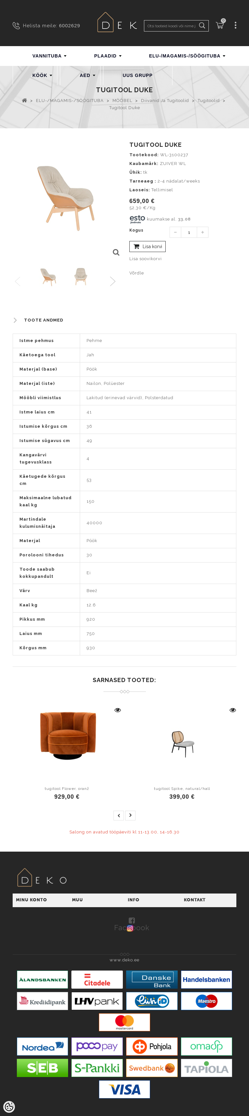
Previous (18, 281)
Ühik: (135, 172)
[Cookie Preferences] (9, 1107)
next (130, 815)
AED (85, 75)
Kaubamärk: (144, 163)
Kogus (136, 230)
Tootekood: (144, 154)
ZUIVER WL (173, 163)
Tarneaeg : (142, 181)
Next (114, 281)
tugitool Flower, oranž (67, 788)
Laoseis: (139, 189)
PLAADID (105, 55)
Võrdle (136, 273)
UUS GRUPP (138, 75)
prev (118, 815)
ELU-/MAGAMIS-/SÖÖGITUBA (185, 55)
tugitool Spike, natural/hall (182, 788)
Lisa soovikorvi (145, 258)
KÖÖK (39, 75)
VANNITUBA (47, 55)
